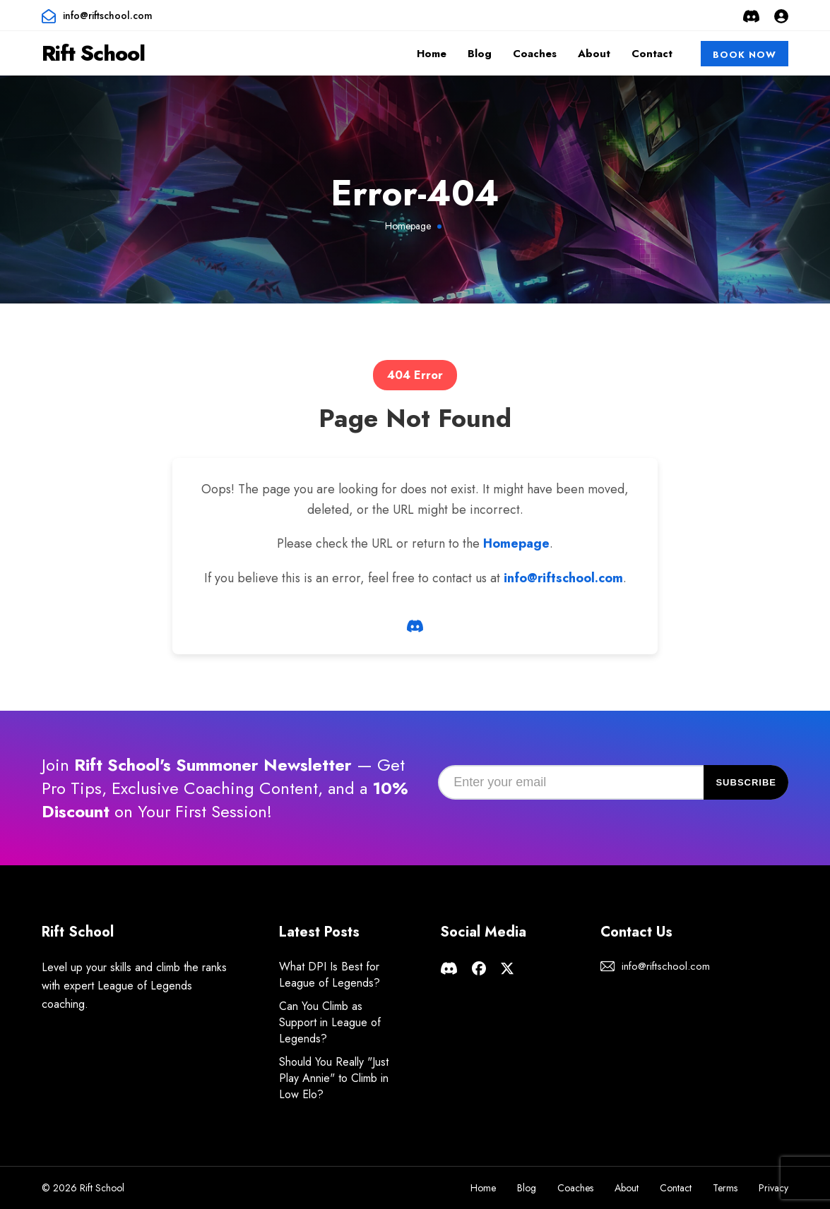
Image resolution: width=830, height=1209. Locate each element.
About (594, 53)
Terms (725, 1188)
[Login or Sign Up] (781, 15)
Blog (480, 53)
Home (431, 53)
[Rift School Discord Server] (751, 15)
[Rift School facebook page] (479, 966)
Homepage (408, 226)
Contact (652, 53)
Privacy (773, 1188)
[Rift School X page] (507, 966)
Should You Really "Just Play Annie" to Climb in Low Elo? (334, 1078)
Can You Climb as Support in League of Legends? (330, 1022)
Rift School (93, 53)
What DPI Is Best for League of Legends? (329, 974)
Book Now (744, 54)
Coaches (535, 53)
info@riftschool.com (108, 15)
